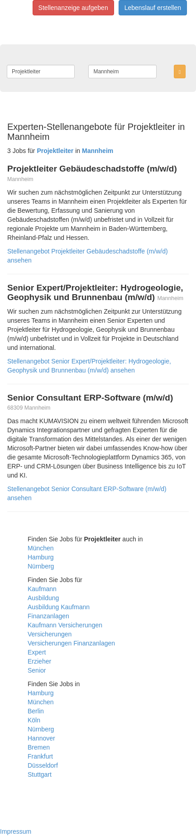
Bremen (39, 747)
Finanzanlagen (48, 616)
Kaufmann (42, 588)
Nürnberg (41, 566)
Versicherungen (50, 634)
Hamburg (41, 557)
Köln (34, 720)
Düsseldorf (43, 765)
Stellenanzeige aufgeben (73, 7)
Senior (37, 670)
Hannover (41, 738)
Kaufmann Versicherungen (65, 625)
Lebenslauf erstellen (152, 7)
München (41, 548)
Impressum (15, 831)
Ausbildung (43, 598)
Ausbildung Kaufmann (59, 607)
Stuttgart (40, 774)
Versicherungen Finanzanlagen (71, 643)
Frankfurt (40, 756)
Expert (37, 652)
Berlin (36, 711)
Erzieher (39, 661)
